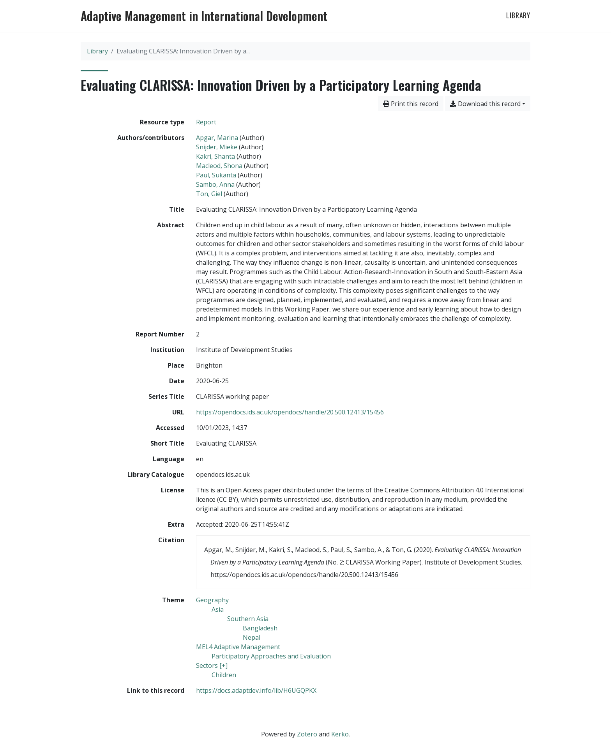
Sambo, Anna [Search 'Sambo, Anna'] (215, 184)
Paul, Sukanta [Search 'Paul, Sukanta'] (216, 175)
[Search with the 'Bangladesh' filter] (260, 628)
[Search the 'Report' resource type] (206, 122)
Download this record (485, 103)
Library (518, 15)
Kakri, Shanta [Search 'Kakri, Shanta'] (215, 156)
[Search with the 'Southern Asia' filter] (247, 618)
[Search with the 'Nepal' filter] (251, 637)
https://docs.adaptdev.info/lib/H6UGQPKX (256, 690)
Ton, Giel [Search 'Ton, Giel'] (209, 193)
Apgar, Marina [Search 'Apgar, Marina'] (217, 137)
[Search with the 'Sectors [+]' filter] (212, 665)
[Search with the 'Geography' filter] (212, 600)
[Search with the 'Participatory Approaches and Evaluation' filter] (271, 656)
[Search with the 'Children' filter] (224, 675)
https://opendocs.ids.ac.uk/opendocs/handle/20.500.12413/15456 (290, 412)
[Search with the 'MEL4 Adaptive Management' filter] (238, 646)
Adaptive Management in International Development (204, 16)
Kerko (340, 734)
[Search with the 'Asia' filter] (218, 609)
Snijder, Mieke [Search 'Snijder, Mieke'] (216, 147)
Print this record (410, 103)
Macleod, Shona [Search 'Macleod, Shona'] (219, 165)
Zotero (307, 734)
